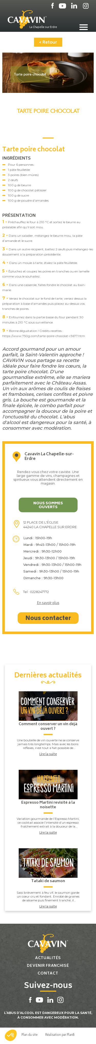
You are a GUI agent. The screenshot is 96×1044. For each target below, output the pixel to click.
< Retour (48, 42)
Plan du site (30, 1034)
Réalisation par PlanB (59, 1034)
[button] (11, 1035)
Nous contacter (48, 619)
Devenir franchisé (48, 966)
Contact (48, 973)
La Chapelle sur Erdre (43, 27)
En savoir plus (48, 603)
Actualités (48, 958)
